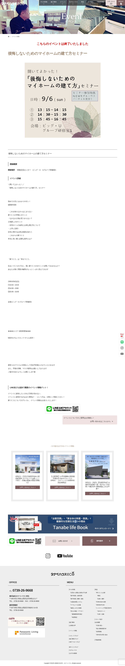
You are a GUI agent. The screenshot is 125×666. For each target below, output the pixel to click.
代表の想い (99, 625)
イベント (63, 2)
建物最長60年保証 (77, 614)
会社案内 (90, 2)
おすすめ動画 (73, 653)
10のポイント (101, 611)
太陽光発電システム (76, 602)
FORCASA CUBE (101, 602)
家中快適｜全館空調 (76, 595)
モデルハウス (73, 2)
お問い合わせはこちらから (100, 421)
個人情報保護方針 (101, 628)
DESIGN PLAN (100, 605)
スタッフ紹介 (98, 619)
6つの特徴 (44, 2)
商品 (82, 2)
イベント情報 (73, 630)
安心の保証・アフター (77, 611)
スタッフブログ (73, 635)
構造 (99, 595)
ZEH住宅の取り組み (101, 634)
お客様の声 (72, 625)
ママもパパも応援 (76, 605)
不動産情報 (100, 2)
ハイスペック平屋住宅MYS (103, 608)
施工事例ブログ (73, 639)
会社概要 (97, 622)
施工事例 (53, 2)
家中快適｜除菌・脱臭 (77, 598)
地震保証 (74, 617)
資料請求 (120, 1)
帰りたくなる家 (100, 592)
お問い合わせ (111, 1)
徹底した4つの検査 (76, 608)
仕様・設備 (101, 614)
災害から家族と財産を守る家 (79, 592)
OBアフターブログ (74, 642)
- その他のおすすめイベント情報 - (62, 446)
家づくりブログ (73, 647)
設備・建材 (101, 598)
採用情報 (98, 631)
